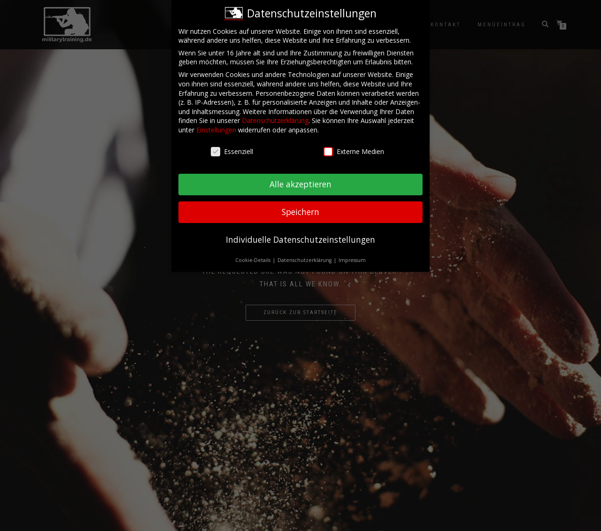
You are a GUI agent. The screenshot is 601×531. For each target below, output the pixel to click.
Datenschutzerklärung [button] (305, 257)
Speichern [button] (300, 209)
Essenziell (232, 148)
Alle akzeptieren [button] (300, 181)
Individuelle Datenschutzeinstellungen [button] (300, 236)
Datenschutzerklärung (275, 117)
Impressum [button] (352, 257)
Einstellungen (216, 127)
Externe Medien (354, 148)
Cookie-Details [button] (253, 257)
